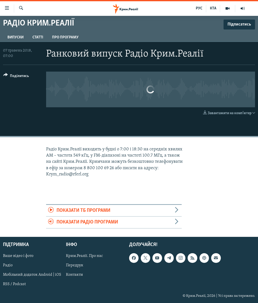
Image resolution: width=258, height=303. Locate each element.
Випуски (15, 37)
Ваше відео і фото (18, 256)
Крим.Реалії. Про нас (84, 256)
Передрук (74, 265)
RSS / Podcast (14, 284)
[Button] (16, 77)
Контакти (74, 275)
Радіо (8, 265)
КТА (213, 8)
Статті (37, 37)
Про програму (65, 37)
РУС (199, 8)
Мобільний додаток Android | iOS (32, 275)
